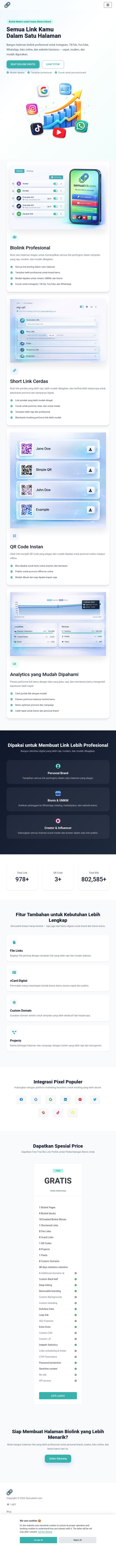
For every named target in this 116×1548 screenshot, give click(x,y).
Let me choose (45, 1532)
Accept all (38, 1540)
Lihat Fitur (53, 64)
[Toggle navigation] (108, 5)
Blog (9, 1511)
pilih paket (58, 1395)
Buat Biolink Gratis (23, 64)
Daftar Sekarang (58, 1458)
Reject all (78, 1540)
